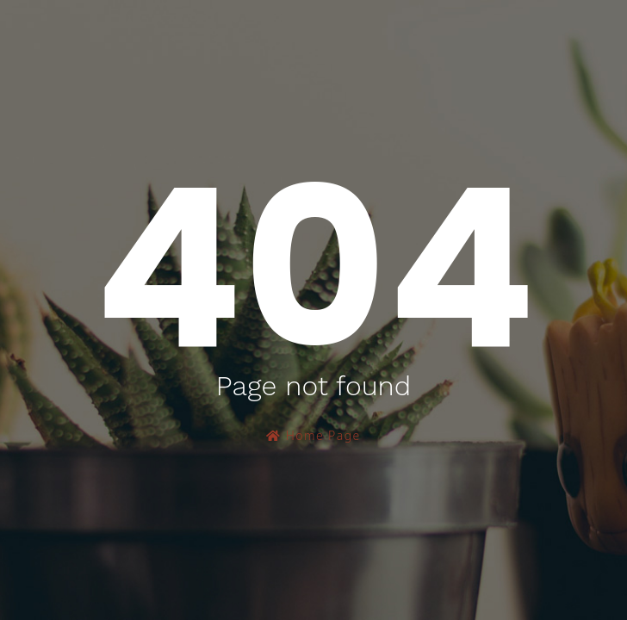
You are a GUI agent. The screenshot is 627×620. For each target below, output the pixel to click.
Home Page (313, 435)
